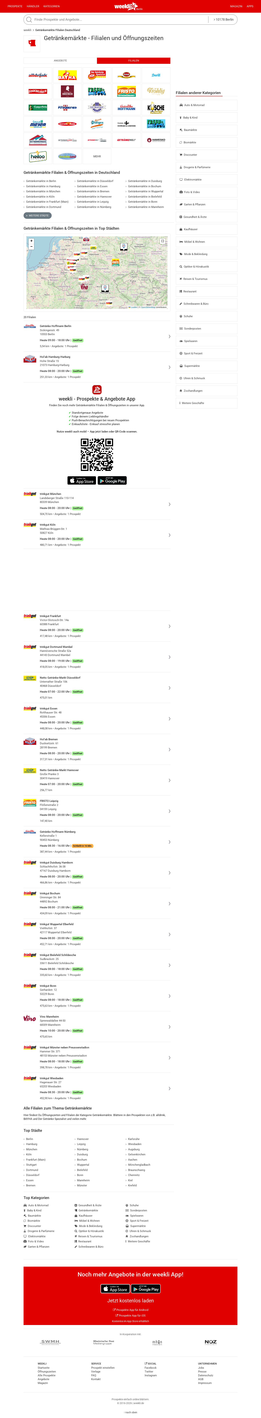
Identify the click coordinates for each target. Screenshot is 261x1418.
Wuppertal (82, 1164)
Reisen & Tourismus (194, 279)
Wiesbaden (133, 1144)
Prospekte (15, 6)
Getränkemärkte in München (42, 191)
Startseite (43, 1367)
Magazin (236, 6)
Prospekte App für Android (130, 1310)
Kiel (129, 1180)
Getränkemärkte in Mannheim (145, 207)
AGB (200, 1379)
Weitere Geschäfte (192, 403)
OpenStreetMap (148, 307)
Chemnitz (133, 1175)
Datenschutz (205, 1375)
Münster (81, 1185)
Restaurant (188, 291)
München (30, 1149)
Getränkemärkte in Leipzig (92, 201)
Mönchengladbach (138, 1164)
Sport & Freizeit (191, 353)
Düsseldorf (31, 1175)
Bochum (81, 1159)
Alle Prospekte (46, 1375)
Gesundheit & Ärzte (193, 217)
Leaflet (133, 307)
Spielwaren (188, 341)
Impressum (205, 1383)
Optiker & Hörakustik (194, 266)
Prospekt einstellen (103, 1367)
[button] (162, 241)
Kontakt (96, 1379)
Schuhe (186, 316)
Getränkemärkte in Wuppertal (144, 191)
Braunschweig (135, 1170)
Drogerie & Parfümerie (195, 167)
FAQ (93, 1375)
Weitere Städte (37, 215)
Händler (33, 6)
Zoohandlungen (191, 390)
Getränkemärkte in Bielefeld (144, 196)
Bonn (79, 1175)
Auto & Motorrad (192, 105)
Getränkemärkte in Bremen (92, 191)
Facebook (151, 1367)
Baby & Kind (188, 117)
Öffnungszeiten (47, 1371)
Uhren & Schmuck (192, 378)
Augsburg (133, 1149)
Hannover (82, 1139)
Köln (28, 1154)
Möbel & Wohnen (192, 241)
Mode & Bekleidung (193, 254)
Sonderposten (190, 328)
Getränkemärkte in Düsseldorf (94, 181)
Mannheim (82, 1180)
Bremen (29, 1185)
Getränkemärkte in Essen (91, 186)
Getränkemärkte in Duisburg (144, 181)
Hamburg (30, 1144)
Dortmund (31, 1170)
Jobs (201, 1367)
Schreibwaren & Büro (194, 303)
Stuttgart (30, 1164)
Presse (202, 1371)
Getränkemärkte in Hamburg (42, 186)
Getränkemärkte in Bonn (141, 201)
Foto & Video (190, 192)
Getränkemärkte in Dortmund (42, 207)
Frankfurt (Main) (34, 1159)
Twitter (149, 1371)
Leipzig (80, 1144)
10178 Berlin (224, 19)
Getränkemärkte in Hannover (93, 196)
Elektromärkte (191, 179)
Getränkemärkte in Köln (39, 196)
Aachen (131, 1159)
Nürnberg (81, 1149)
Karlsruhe (133, 1139)
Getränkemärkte (86, 1210)
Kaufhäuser (189, 229)
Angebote (60, 60)
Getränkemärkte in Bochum (143, 186)
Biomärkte (188, 142)
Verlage (95, 1371)
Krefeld (131, 1185)
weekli (27, 30)
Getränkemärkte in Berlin (40, 181)
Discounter (188, 154)
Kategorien (52, 6)
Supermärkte (190, 366)
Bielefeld (81, 1170)
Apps (250, 6)
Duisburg (81, 1154)
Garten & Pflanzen (192, 204)
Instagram (151, 1375)
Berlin (139, 9)
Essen (29, 1180)
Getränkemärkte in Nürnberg (93, 207)
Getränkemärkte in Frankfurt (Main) (46, 201)
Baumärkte (188, 130)
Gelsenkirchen (135, 1154)
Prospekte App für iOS (130, 1315)
